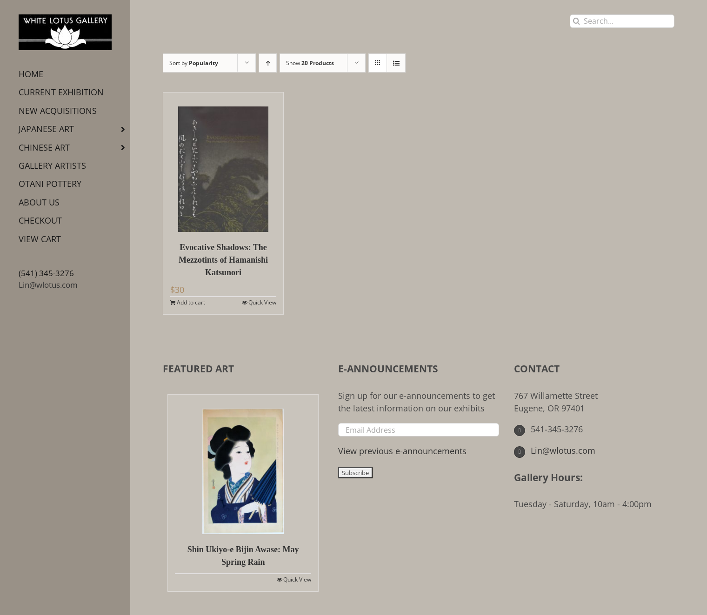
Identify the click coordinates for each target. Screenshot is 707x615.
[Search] (576, 21)
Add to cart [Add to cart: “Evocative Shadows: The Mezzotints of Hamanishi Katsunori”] (191, 302)
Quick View (262, 302)
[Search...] (622, 21)
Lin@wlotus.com (48, 284)
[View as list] (396, 63)
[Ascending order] (268, 63)
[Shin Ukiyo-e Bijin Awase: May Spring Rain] (243, 464)
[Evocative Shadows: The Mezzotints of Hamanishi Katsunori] (223, 162)
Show (310, 63)
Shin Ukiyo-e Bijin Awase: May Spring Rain (243, 556)
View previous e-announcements (402, 450)
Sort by (193, 63)
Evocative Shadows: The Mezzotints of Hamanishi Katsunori (223, 260)
